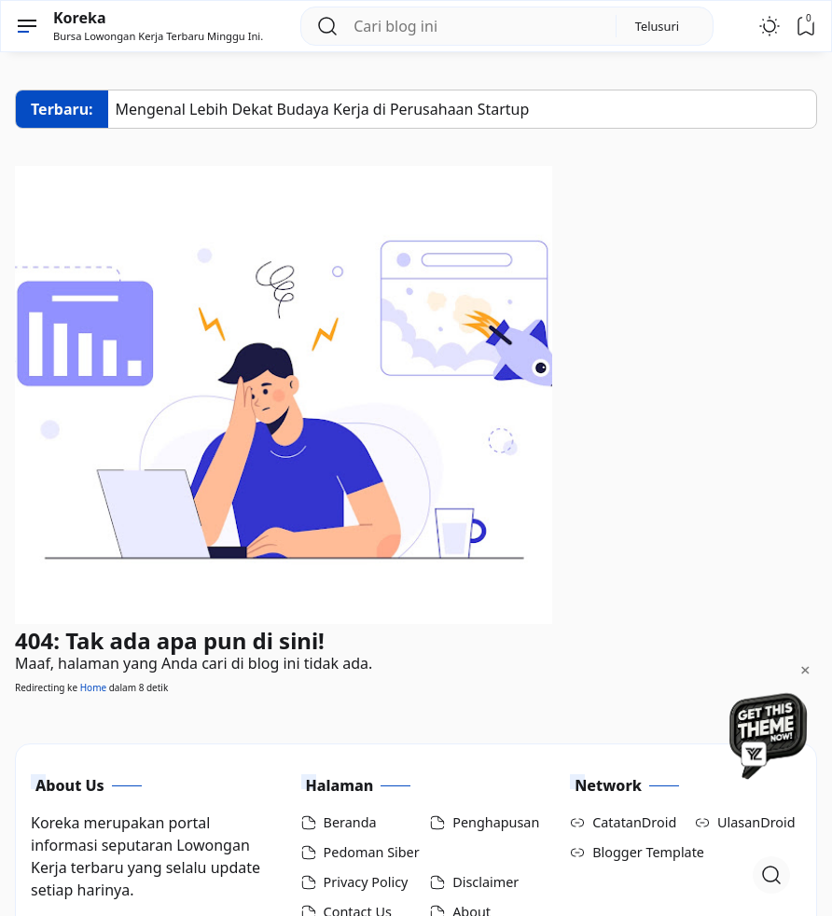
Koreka (79, 17)
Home (93, 687)
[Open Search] (771, 875)
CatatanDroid (634, 822)
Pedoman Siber (372, 852)
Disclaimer (485, 882)
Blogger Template (648, 852)
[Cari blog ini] (477, 26)
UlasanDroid (756, 822)
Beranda (350, 822)
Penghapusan (495, 822)
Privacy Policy (366, 882)
